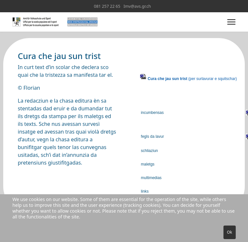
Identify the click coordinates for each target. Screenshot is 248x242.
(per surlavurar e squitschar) (192, 78)
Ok (229, 232)
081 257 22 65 (107, 6)
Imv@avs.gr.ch (137, 6)
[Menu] (231, 22)
